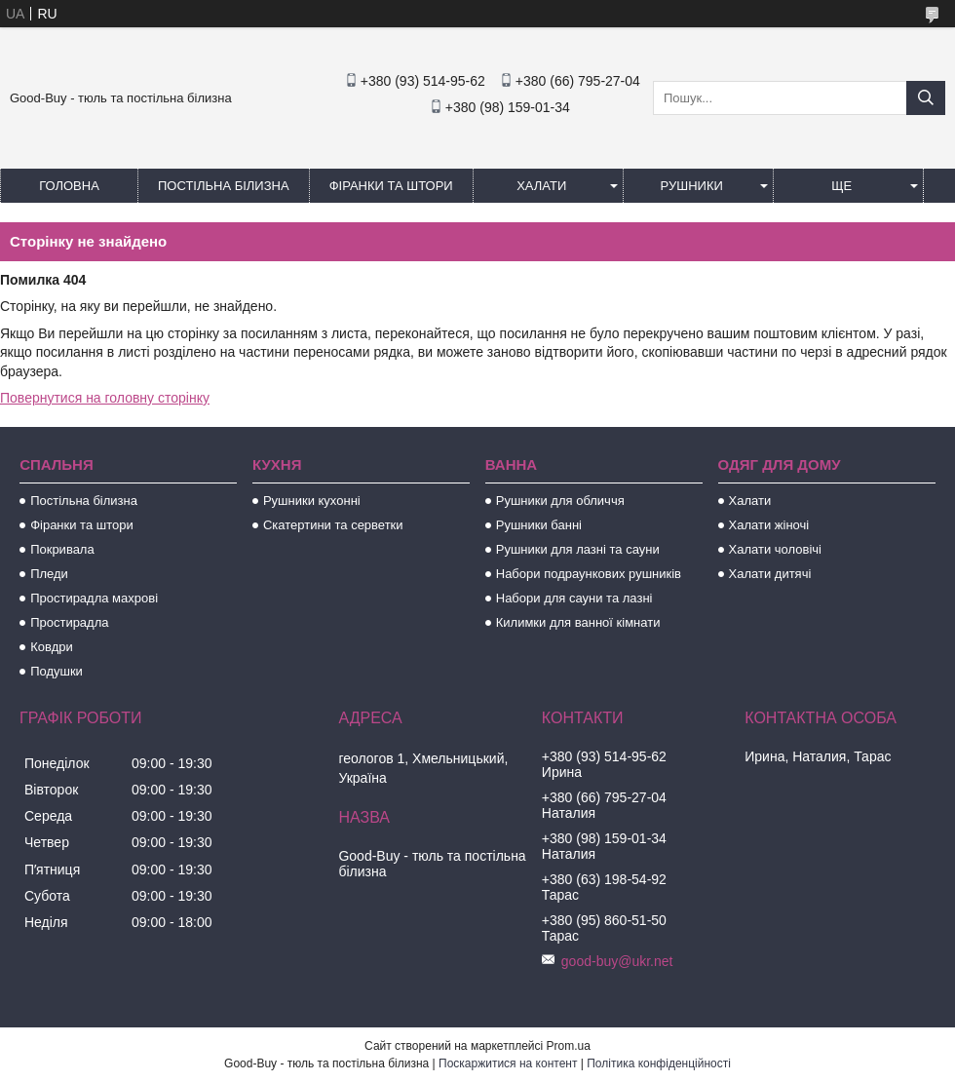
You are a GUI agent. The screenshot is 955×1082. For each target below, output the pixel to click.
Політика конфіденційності (659, 1063)
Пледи (49, 573)
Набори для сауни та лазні (574, 598)
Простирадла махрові (94, 598)
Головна (69, 185)
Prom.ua (569, 1046)
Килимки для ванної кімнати (578, 622)
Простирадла (69, 622)
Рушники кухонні (312, 500)
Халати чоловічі (775, 549)
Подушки (56, 671)
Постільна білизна (223, 185)
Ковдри (51, 646)
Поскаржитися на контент (508, 1063)
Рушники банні (539, 525)
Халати (541, 185)
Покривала (62, 549)
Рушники (692, 185)
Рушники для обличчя (560, 500)
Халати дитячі (770, 573)
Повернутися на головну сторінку (105, 398)
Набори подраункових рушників (588, 573)
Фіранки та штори (391, 185)
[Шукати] (925, 98)
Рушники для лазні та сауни (578, 549)
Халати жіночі (769, 525)
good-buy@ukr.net (617, 961)
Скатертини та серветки (333, 525)
